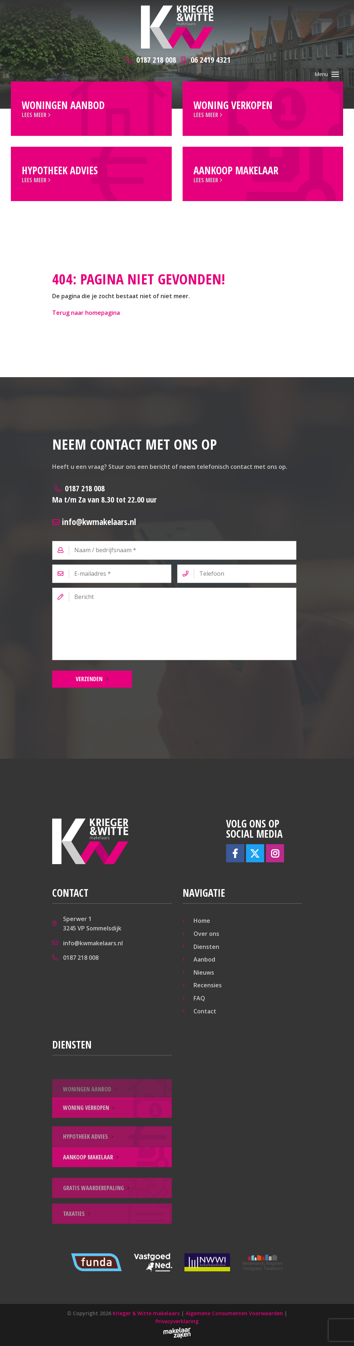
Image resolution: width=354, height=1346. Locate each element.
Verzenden (89, 679)
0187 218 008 (104, 494)
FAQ (199, 998)
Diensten (206, 947)
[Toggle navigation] (335, 74)
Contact (204, 1011)
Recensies (207, 985)
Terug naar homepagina (86, 313)
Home (201, 921)
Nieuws (203, 972)
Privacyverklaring (177, 1321)
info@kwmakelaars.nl (94, 522)
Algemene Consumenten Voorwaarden (234, 1313)
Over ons (206, 934)
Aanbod (204, 959)
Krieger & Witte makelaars (146, 1313)
